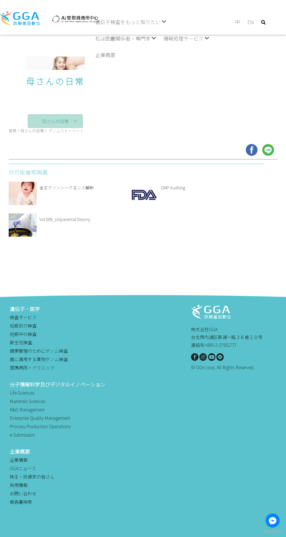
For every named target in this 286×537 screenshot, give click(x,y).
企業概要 (105, 54)
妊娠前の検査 (23, 325)
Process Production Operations (40, 426)
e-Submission (22, 434)
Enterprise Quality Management (40, 417)
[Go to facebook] (273, 520)
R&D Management (27, 409)
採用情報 (19, 485)
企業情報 (19, 459)
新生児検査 (21, 342)
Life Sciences (22, 392)
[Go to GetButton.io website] (273, 531)
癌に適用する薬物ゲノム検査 (39, 359)
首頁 (12, 131)
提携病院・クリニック (32, 367)
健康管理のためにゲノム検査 (39, 350)
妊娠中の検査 (23, 334)
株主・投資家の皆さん (32, 476)
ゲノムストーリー (64, 131)
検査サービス (23, 317)
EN (250, 21)
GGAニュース (23, 468)
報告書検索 (21, 501)
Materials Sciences (27, 401)
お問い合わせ (23, 493)
